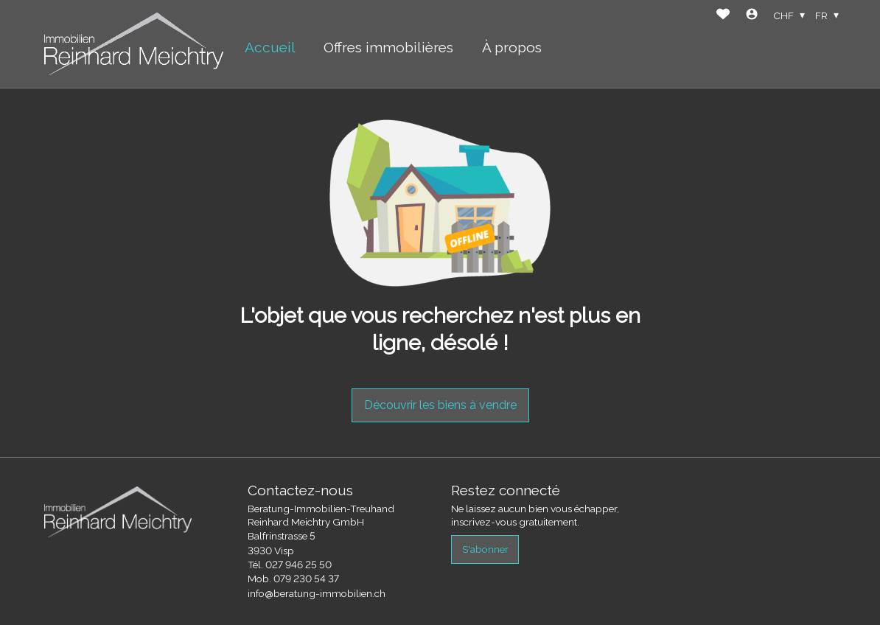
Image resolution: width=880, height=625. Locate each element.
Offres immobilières (388, 47)
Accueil (270, 47)
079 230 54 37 (306, 578)
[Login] (751, 15)
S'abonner (485, 549)
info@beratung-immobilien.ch (316, 593)
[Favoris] (723, 15)
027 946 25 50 (298, 564)
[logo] (133, 44)
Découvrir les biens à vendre (440, 405)
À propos (512, 47)
